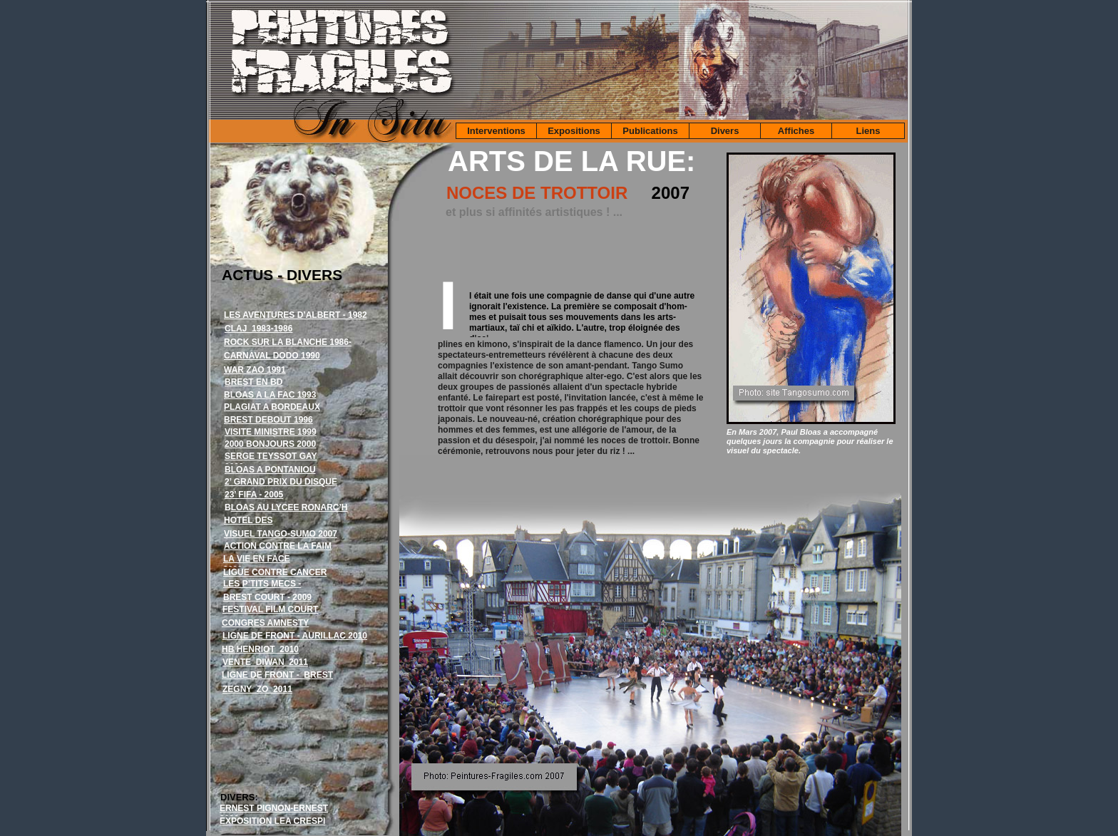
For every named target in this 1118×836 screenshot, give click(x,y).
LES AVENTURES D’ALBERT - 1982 (295, 315)
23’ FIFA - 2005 (254, 495)
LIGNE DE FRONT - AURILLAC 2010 (294, 636)
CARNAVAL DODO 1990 (272, 356)
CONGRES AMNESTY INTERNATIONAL (265, 628)
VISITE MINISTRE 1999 (271, 432)
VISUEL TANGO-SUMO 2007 (280, 534)
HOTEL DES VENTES (248, 525)
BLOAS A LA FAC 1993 (270, 395)
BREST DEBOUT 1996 (268, 420)
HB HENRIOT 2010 (260, 649)
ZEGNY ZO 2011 (257, 689)
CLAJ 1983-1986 (258, 329)
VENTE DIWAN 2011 (265, 662)
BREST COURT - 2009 (267, 597)
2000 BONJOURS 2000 (270, 444)
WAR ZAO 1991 (255, 370)
